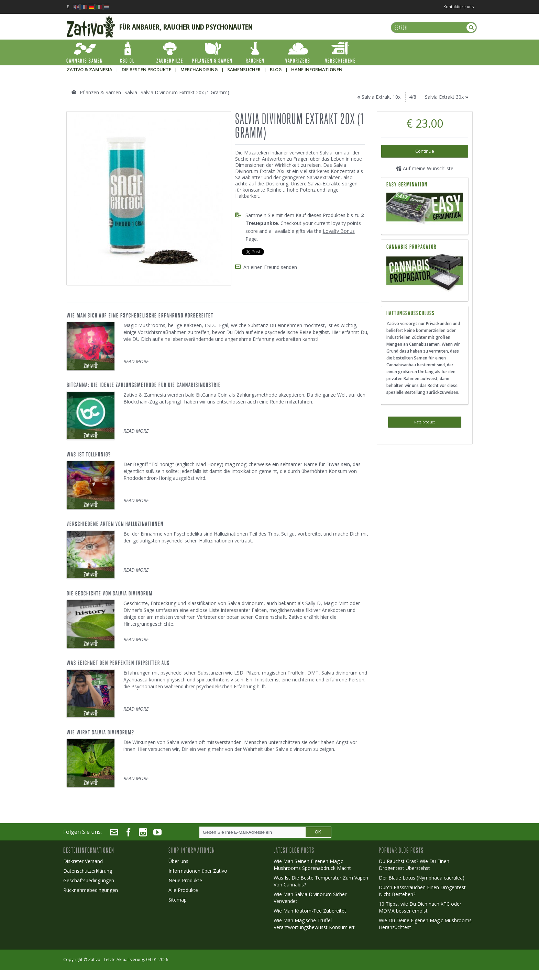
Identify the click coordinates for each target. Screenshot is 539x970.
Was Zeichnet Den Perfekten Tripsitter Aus (118, 662)
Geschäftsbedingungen (88, 880)
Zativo (94, 959)
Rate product (424, 422)
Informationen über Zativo (197, 870)
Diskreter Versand (83, 861)
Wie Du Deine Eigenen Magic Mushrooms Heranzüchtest (425, 923)
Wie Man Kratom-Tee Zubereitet (310, 910)
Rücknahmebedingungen (90, 890)
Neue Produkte (185, 880)
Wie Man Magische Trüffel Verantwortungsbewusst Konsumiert (314, 923)
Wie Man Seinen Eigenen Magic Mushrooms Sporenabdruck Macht (312, 864)
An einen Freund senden (270, 267)
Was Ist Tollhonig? (89, 454)
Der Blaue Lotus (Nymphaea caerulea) (421, 877)
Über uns (178, 861)
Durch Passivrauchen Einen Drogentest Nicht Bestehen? (422, 890)
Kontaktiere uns (458, 7)
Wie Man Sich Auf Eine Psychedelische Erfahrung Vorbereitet (140, 315)
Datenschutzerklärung (87, 870)
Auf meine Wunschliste (424, 168)
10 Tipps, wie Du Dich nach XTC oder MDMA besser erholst (420, 907)
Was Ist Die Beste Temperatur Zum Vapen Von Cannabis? (321, 881)
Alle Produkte (183, 890)
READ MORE (135, 361)
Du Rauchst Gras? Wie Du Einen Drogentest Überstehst (414, 864)
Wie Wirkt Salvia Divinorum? (100, 732)
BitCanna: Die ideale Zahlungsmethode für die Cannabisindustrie (144, 384)
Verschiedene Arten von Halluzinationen (115, 523)
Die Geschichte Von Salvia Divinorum (110, 593)
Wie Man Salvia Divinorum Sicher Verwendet (310, 897)
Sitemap (177, 899)
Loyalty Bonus (339, 231)
